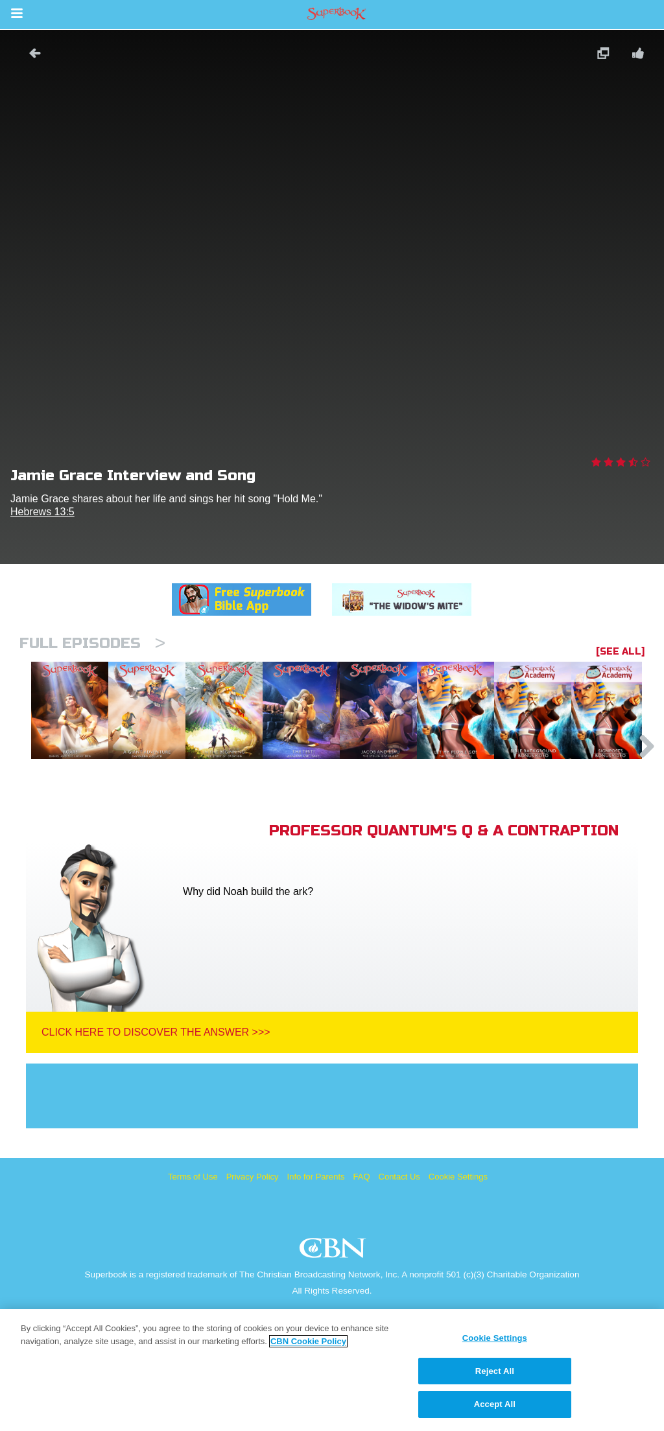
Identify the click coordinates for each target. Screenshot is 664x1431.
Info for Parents (316, 1243)
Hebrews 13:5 (42, 511)
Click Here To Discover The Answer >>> (156, 1098)
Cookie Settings (458, 1243)
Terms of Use (193, 1243)
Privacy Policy (252, 1243)
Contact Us (399, 1243)
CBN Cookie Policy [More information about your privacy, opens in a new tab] (308, 1341)
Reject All (494, 1371)
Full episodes (92, 643)
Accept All (495, 1404)
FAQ (361, 1243)
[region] (332, 1370)
